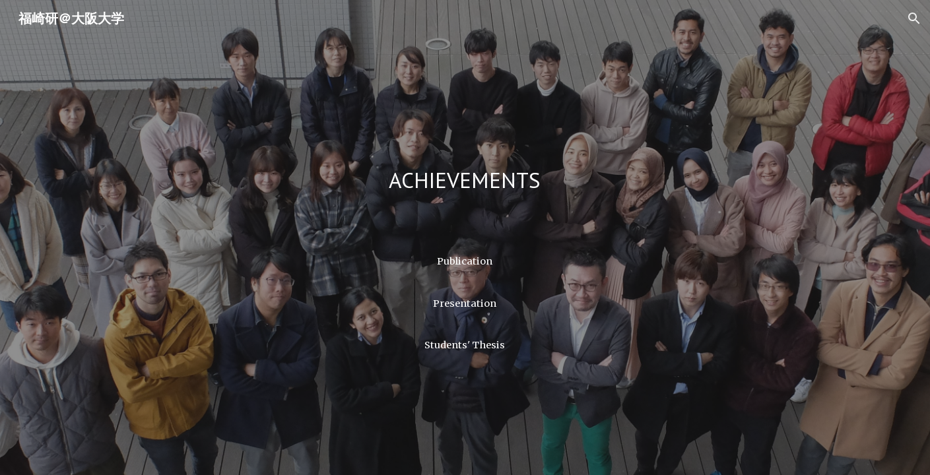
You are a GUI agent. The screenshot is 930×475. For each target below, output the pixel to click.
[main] (465, 183)
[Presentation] (465, 303)
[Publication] (465, 261)
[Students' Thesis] (465, 344)
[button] (914, 18)
